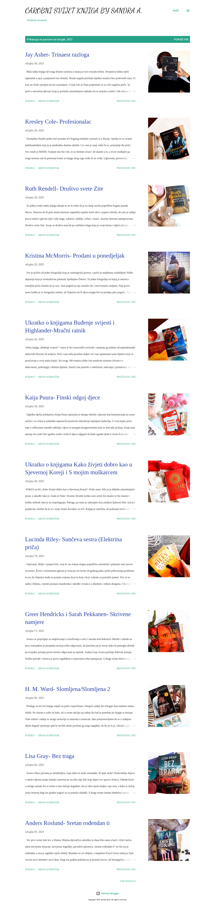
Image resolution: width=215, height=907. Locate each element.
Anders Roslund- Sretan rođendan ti (67, 823)
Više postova (128, 881)
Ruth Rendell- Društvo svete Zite (64, 188)
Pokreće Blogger (107, 893)
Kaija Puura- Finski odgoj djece (62, 397)
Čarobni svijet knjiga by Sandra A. (83, 10)
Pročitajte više (126, 101)
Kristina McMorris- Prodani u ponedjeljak (75, 255)
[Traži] (175, 10)
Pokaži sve (181, 39)
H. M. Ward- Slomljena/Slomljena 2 (67, 689)
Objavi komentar (48, 101)
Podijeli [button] (30, 101)
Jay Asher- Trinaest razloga (57, 54)
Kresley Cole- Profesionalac (58, 121)
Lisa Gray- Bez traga (49, 756)
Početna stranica (37, 20)
